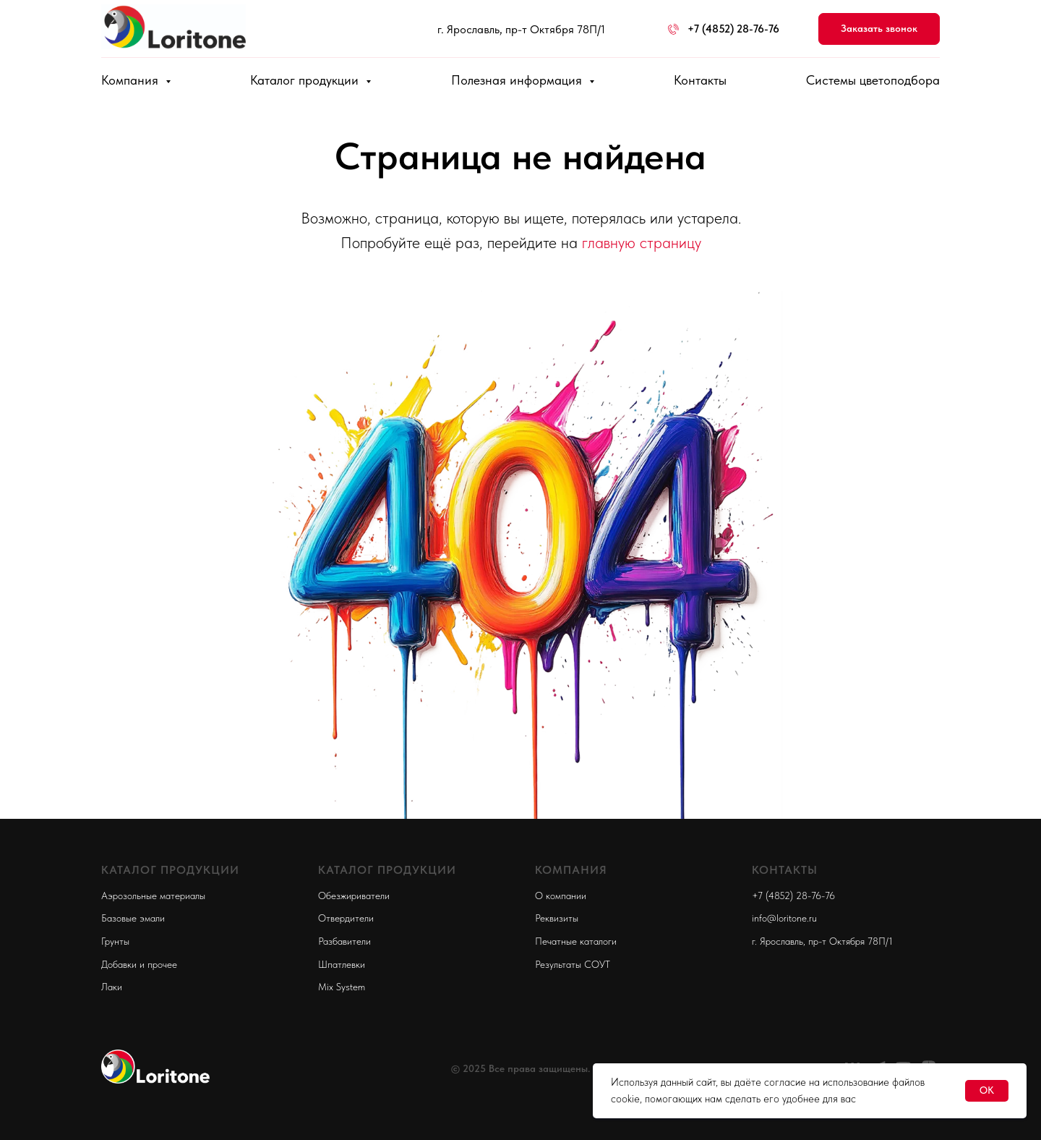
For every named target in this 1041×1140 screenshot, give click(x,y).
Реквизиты (556, 918)
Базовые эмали (133, 918)
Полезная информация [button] (518, 80)
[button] (879, 29)
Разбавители (344, 941)
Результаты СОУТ (572, 964)
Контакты (700, 80)
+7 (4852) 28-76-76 (793, 895)
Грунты (115, 941)
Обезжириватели (354, 895)
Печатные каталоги (576, 941)
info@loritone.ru (784, 918)
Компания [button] (131, 80)
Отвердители (346, 918)
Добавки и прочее (139, 964)
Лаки (111, 986)
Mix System (341, 986)
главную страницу (641, 242)
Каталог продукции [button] (306, 80)
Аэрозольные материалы (153, 895)
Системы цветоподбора (873, 80)
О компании (560, 895)
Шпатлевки (341, 964)
